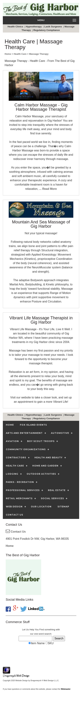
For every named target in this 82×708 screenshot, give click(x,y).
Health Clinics (15, 26)
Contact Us (16, 531)
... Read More (48, 188)
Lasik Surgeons (53, 26)
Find (41, 629)
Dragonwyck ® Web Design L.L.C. (45, 681)
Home (9, 545)
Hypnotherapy (34, 26)
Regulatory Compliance (47, 30)
